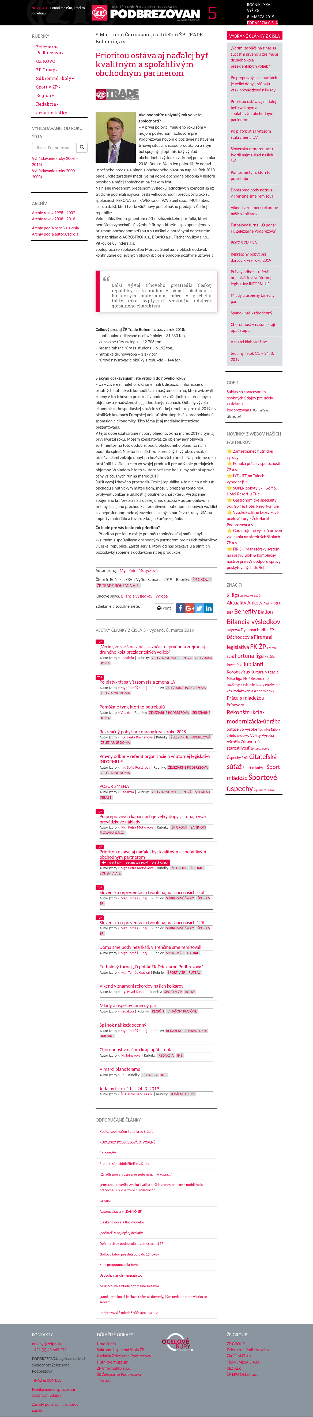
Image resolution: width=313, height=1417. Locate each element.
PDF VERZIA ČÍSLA (262, 22)
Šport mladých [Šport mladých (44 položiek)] (254, 767)
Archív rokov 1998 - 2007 (53, 212)
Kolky (190, 991)
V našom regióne (182, 1011)
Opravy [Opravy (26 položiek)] (260, 685)
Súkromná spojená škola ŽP (120, 1349)
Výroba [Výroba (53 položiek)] (268, 735)
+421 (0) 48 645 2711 (50, 1349)
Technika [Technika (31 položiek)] (264, 729)
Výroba (162, 596)
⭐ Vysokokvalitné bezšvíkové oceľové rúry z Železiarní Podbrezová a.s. (252, 518)
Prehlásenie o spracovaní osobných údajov (53, 1392)
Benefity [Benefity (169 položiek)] (245, 611)
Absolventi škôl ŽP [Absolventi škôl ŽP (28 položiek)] (251, 596)
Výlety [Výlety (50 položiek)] (255, 735)
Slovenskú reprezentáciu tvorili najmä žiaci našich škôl (252, 155)
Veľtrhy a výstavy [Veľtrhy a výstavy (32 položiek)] (238, 736)
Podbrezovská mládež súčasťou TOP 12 (129, 1313)
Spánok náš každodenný (251, 312)
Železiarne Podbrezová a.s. (250, 1349)
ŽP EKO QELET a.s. (242, 1374)
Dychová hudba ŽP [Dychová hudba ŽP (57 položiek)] (257, 629)
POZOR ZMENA (244, 242)
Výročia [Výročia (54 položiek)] (233, 741)
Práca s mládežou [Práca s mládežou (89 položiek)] (245, 698)
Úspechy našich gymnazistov (121, 1275)
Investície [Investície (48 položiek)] (234, 664)
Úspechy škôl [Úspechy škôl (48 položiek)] (237, 757)
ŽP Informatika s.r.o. (114, 1368)
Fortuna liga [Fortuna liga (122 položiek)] (249, 655)
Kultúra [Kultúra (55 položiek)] (257, 672)
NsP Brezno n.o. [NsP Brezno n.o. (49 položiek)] (256, 678)
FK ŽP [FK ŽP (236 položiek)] (258, 646)
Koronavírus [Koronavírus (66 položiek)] (238, 672)
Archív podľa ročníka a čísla (55, 227)
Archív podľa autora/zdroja (55, 234)
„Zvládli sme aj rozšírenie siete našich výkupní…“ (136, 1174)
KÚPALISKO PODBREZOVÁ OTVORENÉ (127, 1142)
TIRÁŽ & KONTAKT (47, 1380)
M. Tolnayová (130, 1055)
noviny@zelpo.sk (46, 1343)
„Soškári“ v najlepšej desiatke (122, 1233)
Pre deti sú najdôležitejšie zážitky (124, 1163)
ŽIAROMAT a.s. (239, 1355)
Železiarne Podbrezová (50, 49)
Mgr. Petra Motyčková (139, 570)
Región (45, 95)
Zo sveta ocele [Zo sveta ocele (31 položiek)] (260, 748)
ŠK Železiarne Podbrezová (119, 1374)
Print (164, 608)
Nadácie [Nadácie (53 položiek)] (272, 672)
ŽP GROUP (236, 1343)
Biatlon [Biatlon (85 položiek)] (265, 612)
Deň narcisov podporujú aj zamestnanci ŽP (131, 1243)
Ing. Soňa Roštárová (135, 767)
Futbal (192, 953)
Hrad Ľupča (106, 1343)
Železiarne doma (115, 693)
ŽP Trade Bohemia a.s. (118, 585)
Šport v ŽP (48, 87)
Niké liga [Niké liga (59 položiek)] (234, 678)
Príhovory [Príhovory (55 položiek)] (235, 704)
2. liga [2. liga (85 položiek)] (233, 595)
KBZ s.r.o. (235, 1368)
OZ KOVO (45, 61)
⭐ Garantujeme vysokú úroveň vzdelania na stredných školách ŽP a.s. (254, 536)
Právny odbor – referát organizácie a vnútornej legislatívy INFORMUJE (251, 278)
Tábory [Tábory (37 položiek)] (276, 729)
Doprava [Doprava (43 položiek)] (233, 629)
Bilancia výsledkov (136, 596)
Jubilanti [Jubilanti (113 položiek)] (253, 664)
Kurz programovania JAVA (119, 1264)
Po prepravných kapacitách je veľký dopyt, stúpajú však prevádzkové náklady (254, 84)
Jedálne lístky (51, 112)
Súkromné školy (55, 78)
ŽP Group (47, 69)
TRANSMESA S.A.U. (243, 1362)
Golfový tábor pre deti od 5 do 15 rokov (129, 1254)
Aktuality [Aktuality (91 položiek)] (236, 602)
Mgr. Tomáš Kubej (134, 688)
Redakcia (47, 104)
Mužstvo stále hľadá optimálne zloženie (129, 1286)
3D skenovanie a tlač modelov (122, 1222)
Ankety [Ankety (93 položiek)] (254, 602)
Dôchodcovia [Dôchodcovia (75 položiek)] (240, 637)
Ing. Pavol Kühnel (133, 991)
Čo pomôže (108, 1153)
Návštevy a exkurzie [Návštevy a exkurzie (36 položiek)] (241, 685)
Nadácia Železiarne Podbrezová (124, 1355)
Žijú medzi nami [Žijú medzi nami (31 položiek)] (264, 790)
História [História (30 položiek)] (270, 657)
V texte (125, 712)
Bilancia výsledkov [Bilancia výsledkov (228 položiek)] (253, 621)
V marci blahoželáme (249, 341)
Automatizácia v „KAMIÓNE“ (121, 1211)
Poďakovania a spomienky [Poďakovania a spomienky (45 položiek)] (253, 690)
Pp (122, 1075)
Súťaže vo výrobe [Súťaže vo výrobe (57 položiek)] (242, 729)
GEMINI (105, 1201)
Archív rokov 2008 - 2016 (53, 218)
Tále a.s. (104, 1380)
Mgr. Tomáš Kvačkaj (135, 972)
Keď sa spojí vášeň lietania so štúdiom (128, 1131)
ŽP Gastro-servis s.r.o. (136, 1094)
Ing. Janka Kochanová (136, 737)
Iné (179, 1055)
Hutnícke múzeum (112, 1362)
